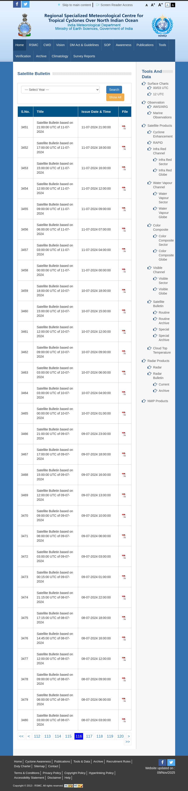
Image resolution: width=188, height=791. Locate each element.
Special (164, 329)
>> (127, 742)
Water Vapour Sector (164, 198)
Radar (157, 367)
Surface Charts (157, 83)
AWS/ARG (160, 107)
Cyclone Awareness (38, 761)
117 (89, 736)
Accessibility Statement (29, 777)
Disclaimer (54, 777)
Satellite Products (159, 125)
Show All (115, 97)
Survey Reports (84, 56)
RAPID (158, 142)
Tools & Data (81, 761)
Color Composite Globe (166, 255)
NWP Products (157, 401)
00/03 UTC (160, 88)
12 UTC (158, 94)
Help (68, 777)
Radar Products (158, 361)
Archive (41, 56)
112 (37, 736)
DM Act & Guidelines (84, 45)
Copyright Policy (75, 773)
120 (120, 736)
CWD (47, 45)
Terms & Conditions (27, 773)
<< (21, 736)
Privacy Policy (52, 773)
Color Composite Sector (166, 240)
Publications (145, 45)
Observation (155, 102)
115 (68, 736)
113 (47, 736)
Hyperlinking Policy (101, 773)
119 (110, 736)
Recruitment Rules (118, 761)
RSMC (33, 45)
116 (79, 736)
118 (99, 736)
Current (164, 384)
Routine (164, 312)
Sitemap (39, 766)
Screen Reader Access (117, 5)
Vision (60, 45)
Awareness (123, 45)
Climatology (60, 56)
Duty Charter (22, 766)
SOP (107, 45)
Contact (53, 766)
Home (20, 45)
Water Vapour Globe (164, 213)
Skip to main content (76, 5)
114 (58, 736)
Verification (23, 56)
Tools (162, 45)
